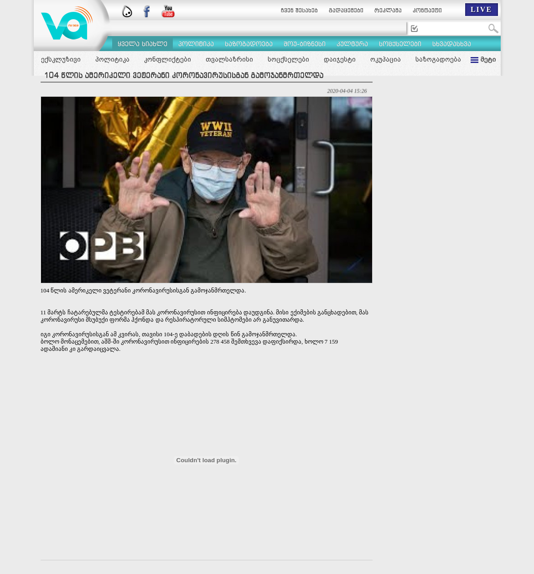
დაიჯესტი (340, 59)
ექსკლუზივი (61, 59)
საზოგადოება (438, 59)
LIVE (481, 9)
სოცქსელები (288, 59)
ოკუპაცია (385, 59)
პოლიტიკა (112, 59)
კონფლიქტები (167, 59)
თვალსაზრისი (229, 59)
